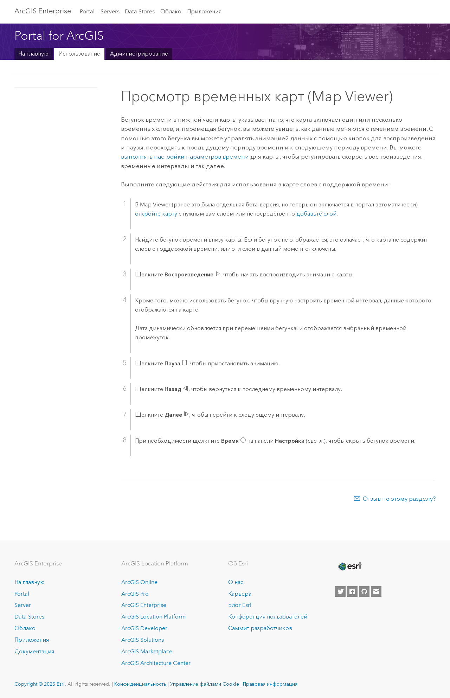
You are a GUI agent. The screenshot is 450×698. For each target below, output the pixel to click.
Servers (110, 11)
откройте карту (156, 213)
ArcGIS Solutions (142, 639)
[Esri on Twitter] (340, 591)
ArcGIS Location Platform (153, 616)
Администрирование (139, 53)
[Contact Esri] (376, 591)
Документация (34, 651)
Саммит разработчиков (260, 628)
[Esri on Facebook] (352, 591)
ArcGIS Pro (135, 593)
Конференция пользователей (267, 616)
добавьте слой (316, 213)
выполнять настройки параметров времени (185, 156)
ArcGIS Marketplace (146, 651)
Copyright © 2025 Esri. (40, 684)
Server (22, 605)
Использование (79, 53)
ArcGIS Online (139, 582)
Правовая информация (270, 684)
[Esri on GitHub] (364, 591)
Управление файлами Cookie (204, 684)
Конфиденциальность (140, 684)
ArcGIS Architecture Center (156, 663)
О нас (235, 582)
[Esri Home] (349, 566)
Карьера (239, 593)
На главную (33, 53)
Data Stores (140, 11)
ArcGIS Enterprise (42, 11)
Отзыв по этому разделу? (399, 498)
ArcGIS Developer (144, 628)
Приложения (204, 11)
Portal (87, 11)
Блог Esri (239, 605)
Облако (170, 11)
